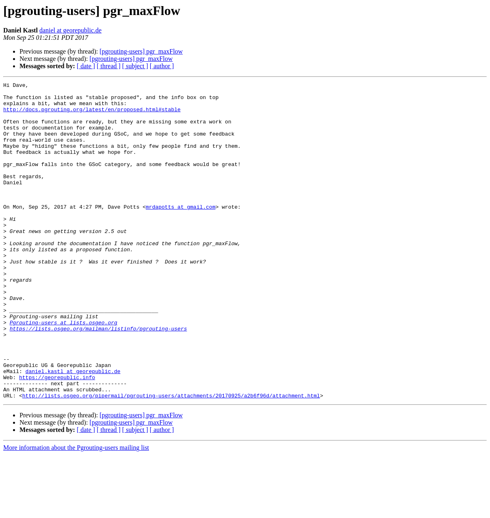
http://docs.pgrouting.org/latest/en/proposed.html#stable (92, 115)
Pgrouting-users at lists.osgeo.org (63, 371)
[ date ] (86, 66)
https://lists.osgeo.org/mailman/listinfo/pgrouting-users (98, 378)
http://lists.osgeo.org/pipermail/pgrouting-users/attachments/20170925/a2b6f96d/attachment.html (171, 458)
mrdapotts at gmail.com (181, 232)
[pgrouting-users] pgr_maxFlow (141, 51)
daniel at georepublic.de (70, 30)
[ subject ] (135, 66)
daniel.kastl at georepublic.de (73, 429)
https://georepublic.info (57, 436)
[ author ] (162, 66)
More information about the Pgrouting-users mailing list (76, 510)
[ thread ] (109, 66)
